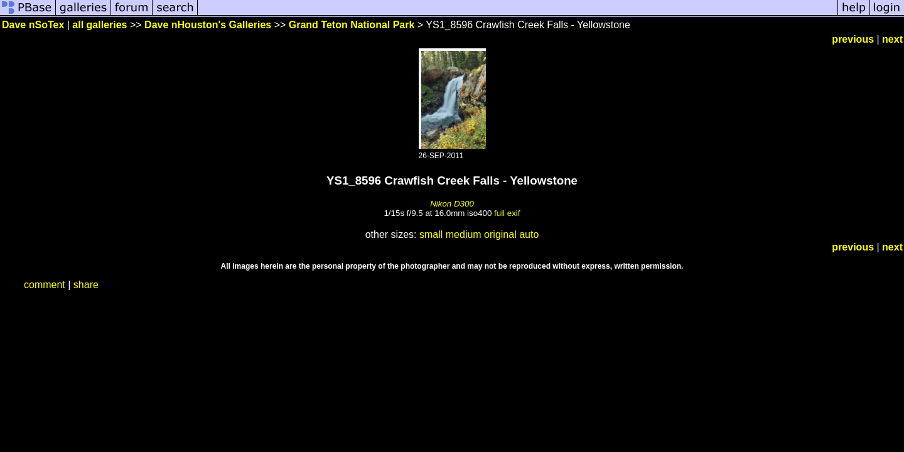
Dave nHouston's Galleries (207, 24)
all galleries (99, 24)
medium (464, 234)
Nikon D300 (452, 203)
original (500, 234)
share (86, 284)
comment (44, 284)
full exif (507, 213)
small (431, 234)
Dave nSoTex (33, 24)
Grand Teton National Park (352, 24)
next (892, 39)
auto (529, 234)
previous (853, 39)
